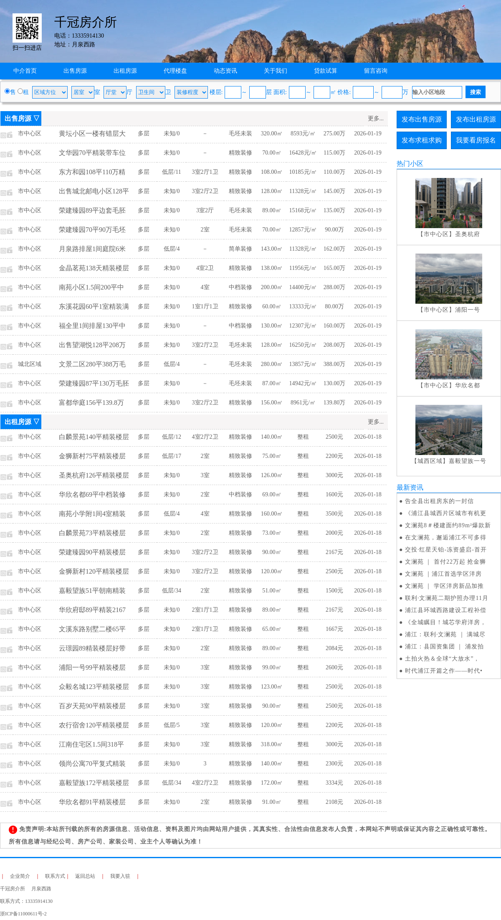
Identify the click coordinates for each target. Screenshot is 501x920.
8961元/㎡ (303, 402)
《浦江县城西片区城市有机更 (445, 513)
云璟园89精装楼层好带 (92, 648)
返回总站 (85, 876)
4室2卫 (205, 268)
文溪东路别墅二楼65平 (92, 629)
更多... (376, 118)
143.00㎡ (272, 249)
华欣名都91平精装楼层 (92, 802)
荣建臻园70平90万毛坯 (92, 229)
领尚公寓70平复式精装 (92, 763)
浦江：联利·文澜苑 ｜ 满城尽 (445, 634)
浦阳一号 (467, 310)
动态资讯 (225, 71)
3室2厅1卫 (205, 172)
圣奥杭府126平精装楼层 (94, 475)
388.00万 (335, 364)
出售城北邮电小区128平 (94, 191)
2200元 (334, 456)
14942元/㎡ (303, 383)
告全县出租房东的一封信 (439, 501)
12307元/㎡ (303, 326)
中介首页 (25, 71)
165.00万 (335, 268)
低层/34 (171, 590)
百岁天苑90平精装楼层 (92, 705)
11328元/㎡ (303, 191)
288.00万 (335, 287)
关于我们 (275, 71)
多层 (143, 133)
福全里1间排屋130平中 (92, 325)
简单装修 (240, 249)
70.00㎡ (271, 153)
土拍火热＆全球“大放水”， (442, 659)
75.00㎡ (271, 456)
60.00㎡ (271, 306)
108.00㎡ (272, 172)
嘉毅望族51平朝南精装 (92, 590)
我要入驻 (120, 876)
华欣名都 (467, 385)
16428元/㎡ (303, 153)
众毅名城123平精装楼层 (94, 686)
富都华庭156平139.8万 (91, 402)
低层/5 (172, 725)
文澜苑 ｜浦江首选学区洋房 (443, 574)
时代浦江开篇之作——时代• (444, 671)
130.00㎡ (272, 326)
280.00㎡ (272, 364)
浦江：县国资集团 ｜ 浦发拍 (444, 646)
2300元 (334, 763)
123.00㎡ (272, 687)
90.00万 (334, 229)
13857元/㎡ (303, 364)
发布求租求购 (422, 140)
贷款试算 (325, 71)
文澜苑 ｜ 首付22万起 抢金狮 (445, 562)
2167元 (334, 552)
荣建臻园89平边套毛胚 (92, 210)
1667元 (334, 629)
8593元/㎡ (303, 133)
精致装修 (240, 153)
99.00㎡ (271, 667)
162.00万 (335, 249)
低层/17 (171, 456)
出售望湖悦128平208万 (92, 344)
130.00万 (335, 383)
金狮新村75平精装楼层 (92, 456)
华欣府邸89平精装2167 (92, 609)
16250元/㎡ (303, 345)
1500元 (334, 590)
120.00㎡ (272, 571)
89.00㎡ (271, 210)
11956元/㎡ (303, 268)
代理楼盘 (175, 71)
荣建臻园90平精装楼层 (92, 552)
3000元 (334, 475)
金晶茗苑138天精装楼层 (94, 268)
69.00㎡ (271, 494)
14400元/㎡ (303, 287)
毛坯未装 (240, 133)
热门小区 (410, 163)
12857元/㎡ (303, 229)
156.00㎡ (272, 402)
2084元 (334, 648)
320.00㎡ (272, 133)
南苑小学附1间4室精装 (92, 513)
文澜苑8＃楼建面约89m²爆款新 (448, 525)
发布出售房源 (422, 119)
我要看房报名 (476, 140)
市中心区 (29, 133)
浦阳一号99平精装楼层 (92, 667)
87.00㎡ (271, 383)
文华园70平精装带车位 (92, 152)
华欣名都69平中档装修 (92, 494)
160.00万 (335, 326)
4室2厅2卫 (205, 437)
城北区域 (29, 364)
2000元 (334, 533)
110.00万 (334, 172)
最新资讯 (410, 487)
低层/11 (171, 172)
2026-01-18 (367, 437)
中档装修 (240, 287)
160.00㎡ (272, 514)
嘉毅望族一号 (467, 461)
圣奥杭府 (467, 234)
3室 (205, 475)
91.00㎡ (271, 802)
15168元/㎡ (303, 210)
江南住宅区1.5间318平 (91, 744)
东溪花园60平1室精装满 (94, 306)
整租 (303, 437)
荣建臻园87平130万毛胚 (94, 383)
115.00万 (334, 153)
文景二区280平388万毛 (92, 364)
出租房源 (125, 71)
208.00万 (335, 345)
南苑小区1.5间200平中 (91, 287)
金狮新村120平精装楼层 (94, 571)
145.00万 (335, 191)
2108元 (334, 802)
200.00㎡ (272, 287)
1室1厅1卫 (205, 306)
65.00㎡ (271, 629)
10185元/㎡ (303, 172)
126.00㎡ (272, 475)
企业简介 (20, 876)
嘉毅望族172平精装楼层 (94, 782)
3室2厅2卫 (205, 191)
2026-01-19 (367, 133)
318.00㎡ (272, 744)
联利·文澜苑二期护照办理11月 (446, 598)
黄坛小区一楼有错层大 (92, 133)
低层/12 (171, 437)
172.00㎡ (272, 783)
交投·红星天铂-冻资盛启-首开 (446, 549)
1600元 (334, 494)
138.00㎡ (272, 268)
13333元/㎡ (303, 306)
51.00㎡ (271, 590)
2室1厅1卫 (205, 610)
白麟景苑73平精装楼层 (92, 532)
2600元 (334, 667)
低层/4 (172, 249)
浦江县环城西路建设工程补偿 (445, 610)
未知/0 (172, 133)
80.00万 (334, 306)
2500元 (334, 437)
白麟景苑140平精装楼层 (94, 436)
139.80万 (335, 402)
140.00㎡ (272, 437)
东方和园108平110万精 (92, 171)
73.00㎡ (271, 533)
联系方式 (55, 876)
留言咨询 (375, 71)
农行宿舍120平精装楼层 (94, 725)
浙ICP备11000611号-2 (23, 914)
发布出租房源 (476, 119)
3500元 (334, 514)
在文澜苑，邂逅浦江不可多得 (445, 537)
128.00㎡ (272, 191)
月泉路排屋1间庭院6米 (92, 248)
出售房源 (75, 71)
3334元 (334, 783)
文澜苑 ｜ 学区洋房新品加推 (444, 586)
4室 (205, 287)
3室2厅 (205, 210)
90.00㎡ (271, 552)
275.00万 (335, 133)
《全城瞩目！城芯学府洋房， (445, 622)
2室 (205, 229)
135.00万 (335, 210)
